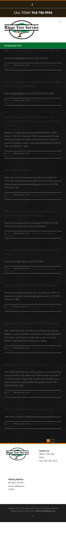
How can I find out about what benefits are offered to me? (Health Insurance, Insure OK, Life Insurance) (33, 121)
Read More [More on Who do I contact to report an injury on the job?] (8, 68)
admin (9, 65)
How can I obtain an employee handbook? (29, 409)
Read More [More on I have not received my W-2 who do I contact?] (8, 309)
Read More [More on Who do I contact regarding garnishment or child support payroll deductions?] (8, 103)
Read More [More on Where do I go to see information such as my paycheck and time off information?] (8, 236)
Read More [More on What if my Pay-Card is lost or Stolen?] (8, 395)
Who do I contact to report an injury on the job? (32, 50)
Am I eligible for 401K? (18, 170)
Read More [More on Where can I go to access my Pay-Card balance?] (8, 350)
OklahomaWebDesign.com (45, 511)
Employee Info (36, 65)
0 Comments (49, 65)
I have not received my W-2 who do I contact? (31, 285)
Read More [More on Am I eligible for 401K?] (8, 197)
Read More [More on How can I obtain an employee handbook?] (8, 426)
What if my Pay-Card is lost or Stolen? (26, 364)
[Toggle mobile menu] (59, 21)
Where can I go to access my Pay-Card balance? (32, 323)
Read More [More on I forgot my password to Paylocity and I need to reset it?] (8, 271)
